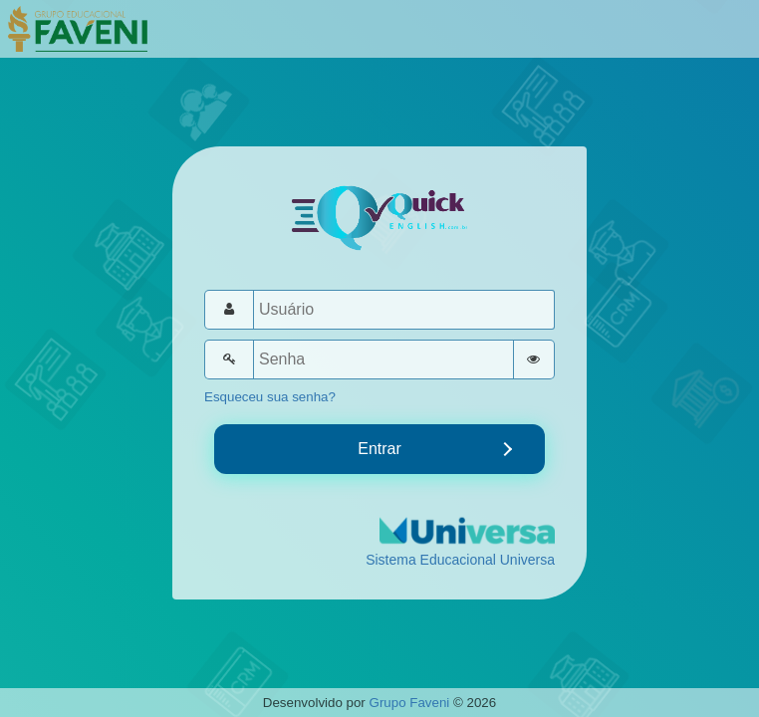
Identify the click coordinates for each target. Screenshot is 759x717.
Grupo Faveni (410, 702)
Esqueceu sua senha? (270, 396)
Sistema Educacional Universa (460, 560)
